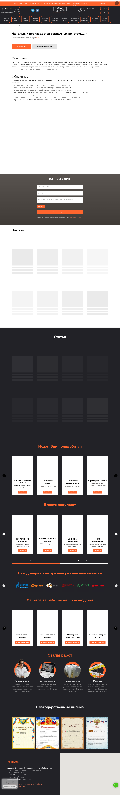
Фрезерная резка (97, 481)
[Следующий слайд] (116, 475)
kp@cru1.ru (82, 11)
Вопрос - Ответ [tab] (84, 561)
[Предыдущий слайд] (4, 475)
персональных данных (76, 217)
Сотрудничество (58, 3)
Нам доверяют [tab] (36, 561)
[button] (21, 46)
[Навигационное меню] (117, 3)
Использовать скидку (10, 786)
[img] (106, 8)
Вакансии (22, 26)
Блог (69, 3)
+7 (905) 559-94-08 (22, 775)
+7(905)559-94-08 (86, 9)
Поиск (103, 8)
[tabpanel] (60, 580)
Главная (14, 26)
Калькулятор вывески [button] (33, 3)
